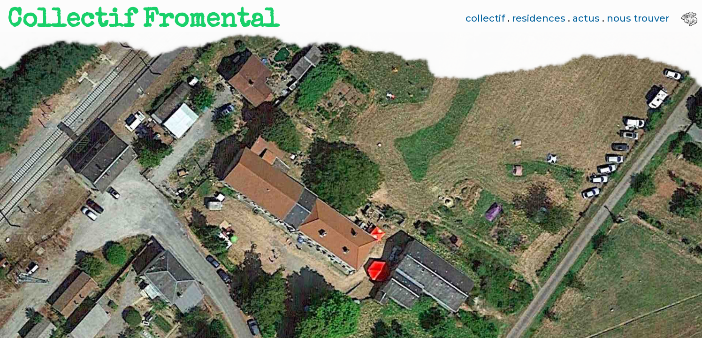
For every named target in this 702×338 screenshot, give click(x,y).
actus (586, 18)
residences (538, 18)
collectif (485, 18)
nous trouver (638, 18)
